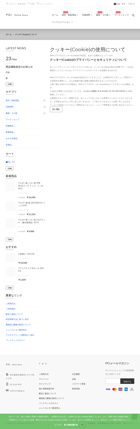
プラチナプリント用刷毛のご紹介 (20, 335)
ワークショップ (12, 119)
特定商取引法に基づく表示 (17, 319)
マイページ (44, 379)
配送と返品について (14, 314)
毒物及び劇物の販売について (18, 324)
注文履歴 (76, 374)
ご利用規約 (10, 309)
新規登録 (76, 388)
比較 (32, 4)
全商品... (9, 145)
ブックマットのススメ (15, 340)
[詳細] (9, 84)
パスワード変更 (78, 384)
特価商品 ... (10, 126)
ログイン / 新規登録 (17, 4)
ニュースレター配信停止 (16, 330)
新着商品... (10, 132)
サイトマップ (44, 384)
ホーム (8, 34)
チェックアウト (46, 4)
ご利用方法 (10, 303)
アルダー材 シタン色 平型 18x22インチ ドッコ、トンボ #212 (30, 186)
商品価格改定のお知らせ (19, 66)
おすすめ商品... (12, 138)
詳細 (8, 72)
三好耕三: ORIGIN (26, 254)
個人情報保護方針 (46, 388)
